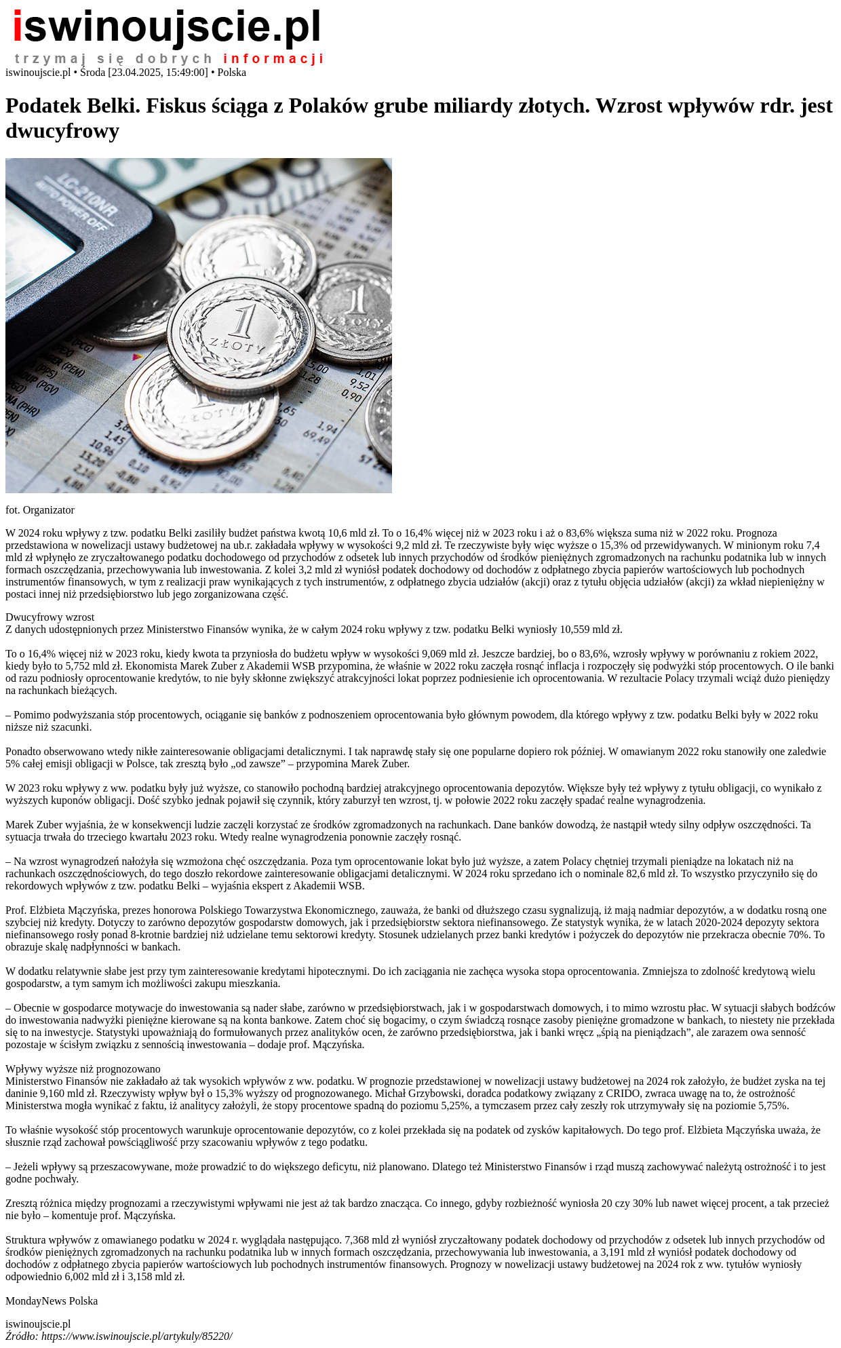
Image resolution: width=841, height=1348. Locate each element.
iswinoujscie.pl (38, 1324)
